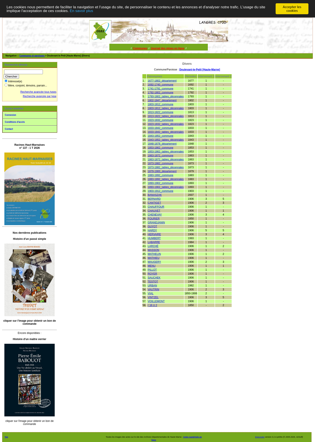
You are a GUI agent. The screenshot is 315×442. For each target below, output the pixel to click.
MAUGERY (154, 261)
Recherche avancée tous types (38, 91)
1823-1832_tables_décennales (166, 123)
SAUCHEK (154, 277)
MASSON (153, 249)
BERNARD (154, 198)
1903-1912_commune (160, 190)
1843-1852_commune (160, 135)
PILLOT (152, 269)
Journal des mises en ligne (167, 48)
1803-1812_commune (160, 104)
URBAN (152, 285)
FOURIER (154, 218)
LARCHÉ (153, 245)
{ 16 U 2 (152, 305)
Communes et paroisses (32, 55)
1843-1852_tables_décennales (166, 139)
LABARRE (154, 242)
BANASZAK (155, 194)
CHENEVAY (155, 214)
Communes (140, 48)
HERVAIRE (154, 234)
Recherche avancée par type (39, 96)
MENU (152, 265)
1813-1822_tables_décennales (166, 116)
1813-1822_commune (160, 112)
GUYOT (152, 226)
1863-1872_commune (160, 155)
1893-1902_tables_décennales (166, 186)
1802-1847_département (162, 100)
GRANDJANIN (156, 222)
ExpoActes (259, 437)
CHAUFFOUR (156, 206)
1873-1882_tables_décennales (166, 167)
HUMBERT (154, 238)
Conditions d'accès (15, 122)
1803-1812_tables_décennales (166, 108)
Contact (9, 129)
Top (6, 437)
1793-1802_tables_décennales (166, 96)
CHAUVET (154, 210)
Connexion (10, 115)
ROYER (152, 273)
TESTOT (153, 281)
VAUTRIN (153, 289)
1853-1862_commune (160, 147)
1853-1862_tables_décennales (166, 151)
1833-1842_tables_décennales (166, 131)
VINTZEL (153, 297)
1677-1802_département (162, 80)
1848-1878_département (162, 143)
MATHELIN (154, 253)
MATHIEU (153, 257)
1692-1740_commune (160, 84)
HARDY (152, 230)
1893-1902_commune (160, 182)
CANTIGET (154, 202)
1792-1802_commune (160, 92)
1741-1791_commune (160, 88)
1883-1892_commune (160, 175)
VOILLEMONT (156, 301)
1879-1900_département (162, 171)
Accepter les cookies (292, 8)
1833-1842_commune (160, 127)
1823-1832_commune (160, 119)
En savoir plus (81, 11)
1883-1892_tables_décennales (166, 179)
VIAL (151, 293)
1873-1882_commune (160, 163)
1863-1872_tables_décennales (166, 159)
